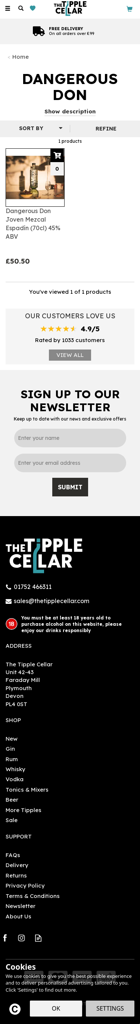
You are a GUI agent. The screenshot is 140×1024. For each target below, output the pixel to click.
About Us (18, 916)
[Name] (70, 438)
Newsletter (20, 905)
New (12, 738)
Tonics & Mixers (27, 789)
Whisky (15, 769)
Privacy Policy (25, 885)
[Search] (21, 8)
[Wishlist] (34, 8)
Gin (10, 748)
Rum (12, 759)
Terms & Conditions (33, 895)
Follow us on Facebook (4, 938)
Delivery (17, 865)
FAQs (13, 855)
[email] (70, 463)
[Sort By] (34, 128)
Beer (12, 799)
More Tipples (23, 810)
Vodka (15, 779)
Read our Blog (38, 938)
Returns (16, 875)
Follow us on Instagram (21, 938)
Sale (12, 820)
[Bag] (130, 8)
